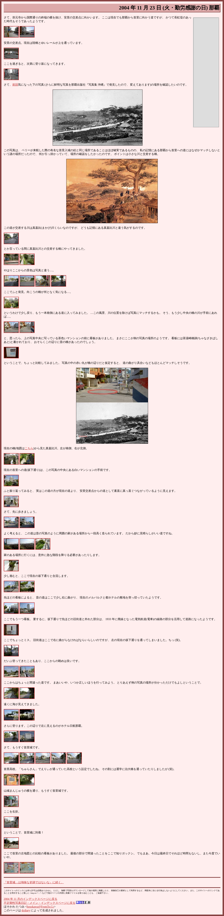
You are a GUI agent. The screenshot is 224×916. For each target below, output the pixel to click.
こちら (29, 448)
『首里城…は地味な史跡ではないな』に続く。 (34, 882)
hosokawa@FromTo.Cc (40, 906)
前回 (15, 84)
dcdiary (26, 910)
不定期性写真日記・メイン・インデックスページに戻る (39, 902)
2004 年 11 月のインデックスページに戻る (30, 898)
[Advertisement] (206, 72)
